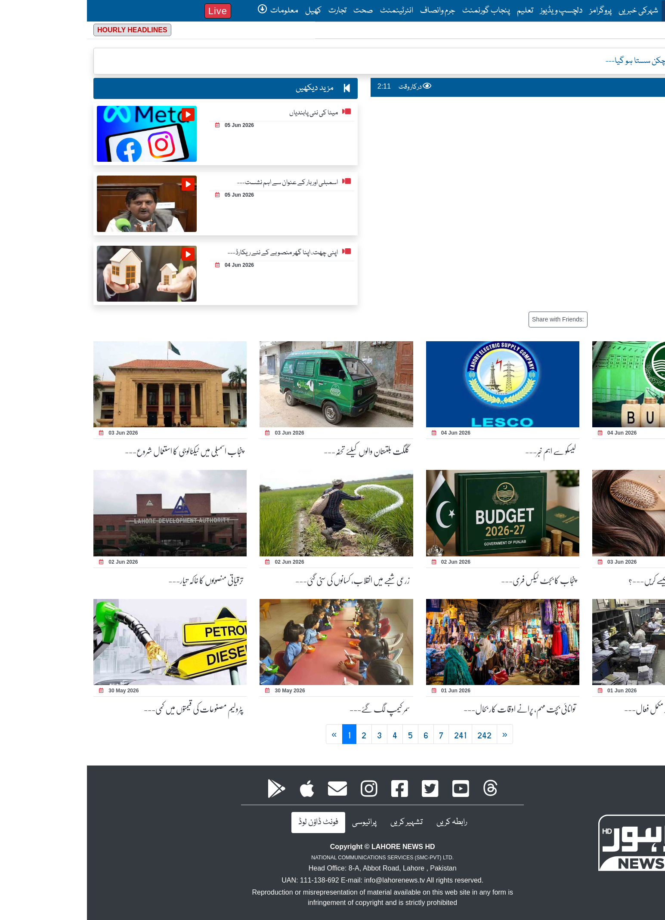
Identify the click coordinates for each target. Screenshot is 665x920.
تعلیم (438, 10)
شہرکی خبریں (551, 10)
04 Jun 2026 (147, 265)
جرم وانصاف (350, 10)
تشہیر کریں (319, 822)
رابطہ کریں (365, 822)
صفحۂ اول (591, 10)
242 (397, 734)
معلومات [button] (191, 10)
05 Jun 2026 (147, 125)
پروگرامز (514, 10)
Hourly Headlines (45, 30)
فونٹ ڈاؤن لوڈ (231, 822)
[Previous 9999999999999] (247, 734)
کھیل (226, 10)
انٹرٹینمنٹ (309, 10)
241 (373, 734)
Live (130, 11)
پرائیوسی (277, 822)
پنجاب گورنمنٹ (399, 10)
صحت (276, 10)
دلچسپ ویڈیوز (474, 10)
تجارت (250, 10)
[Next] (418, 734)
